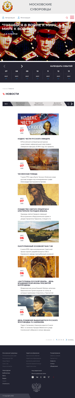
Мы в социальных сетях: (39, 373)
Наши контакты (7, 366)
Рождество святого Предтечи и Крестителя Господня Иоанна (33, 210)
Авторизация (10, 18)
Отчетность (5, 383)
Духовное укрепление (57, 104)
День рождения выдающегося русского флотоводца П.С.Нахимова (38, 321)
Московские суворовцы (20, 104)
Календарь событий (61, 66)
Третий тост (53, 358)
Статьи (52, 363)
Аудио (4, 381)
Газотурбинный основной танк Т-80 (35, 246)
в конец (71, 340)
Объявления (54, 366)
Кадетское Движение (32, 353)
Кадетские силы (31, 366)
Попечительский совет (9, 355)
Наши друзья (6, 370)
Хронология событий (32, 355)
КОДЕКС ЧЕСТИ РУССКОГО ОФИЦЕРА (34, 139)
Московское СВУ (7, 358)
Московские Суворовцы (40, 7)
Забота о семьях (55, 355)
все (6, 104)
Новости (52, 361)
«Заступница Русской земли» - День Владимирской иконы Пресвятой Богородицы (35, 283)
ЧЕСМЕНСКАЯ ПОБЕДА (27, 174)
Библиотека (6, 373)
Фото (4, 375)
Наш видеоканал (37, 370)
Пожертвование (55, 353)
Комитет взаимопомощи (33, 363)
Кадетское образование (39, 104)
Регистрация (25, 18)
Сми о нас (5, 363)
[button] (37, 56)
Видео (4, 378)
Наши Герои (6, 361)
